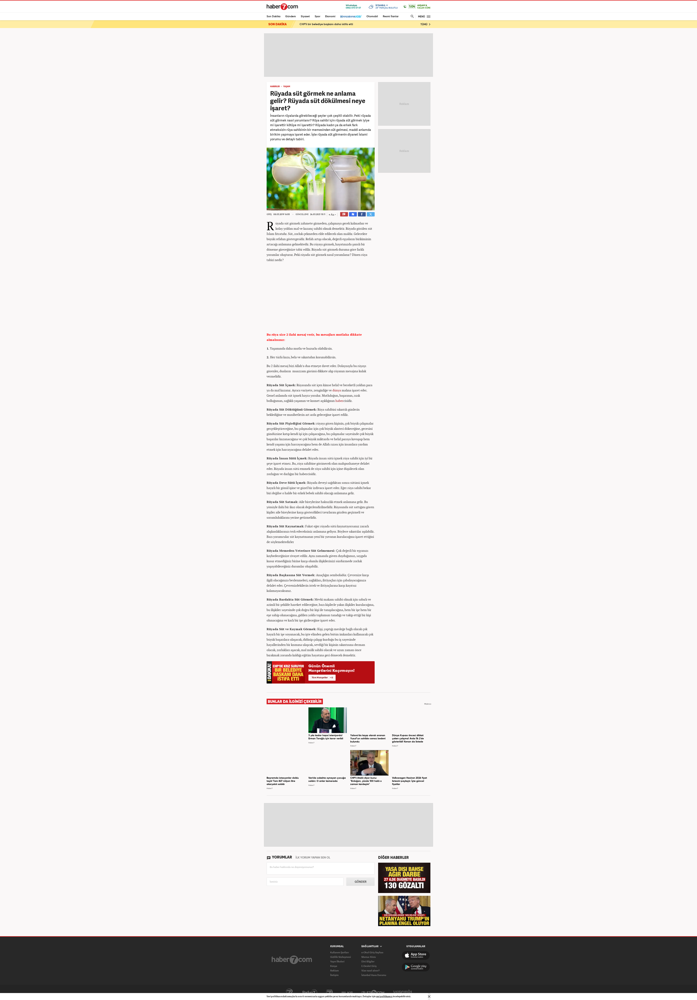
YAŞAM (286, 87)
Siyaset (305, 16)
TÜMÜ (425, 24)
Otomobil (372, 16)
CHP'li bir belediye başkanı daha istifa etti (326, 24)
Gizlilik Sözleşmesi (340, 957)
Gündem (290, 16)
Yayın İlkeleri (337, 961)
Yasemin (402, 992)
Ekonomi (330, 16)
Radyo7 (309, 992)
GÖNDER (360, 882)
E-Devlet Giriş (369, 966)
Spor (317, 16)
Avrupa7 (329, 992)
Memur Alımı (368, 957)
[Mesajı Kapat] (429, 996)
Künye (333, 966)
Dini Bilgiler (367, 961)
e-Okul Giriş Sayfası (372, 952)
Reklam (334, 970)
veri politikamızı (384, 996)
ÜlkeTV (347, 992)
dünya (336, 390)
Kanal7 (289, 992)
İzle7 (373, 992)
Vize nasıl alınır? (370, 970)
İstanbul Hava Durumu (373, 975)
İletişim (334, 975)
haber (339, 401)
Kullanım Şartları (339, 952)
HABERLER (275, 87)
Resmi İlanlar (391, 16)
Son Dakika (273, 16)
